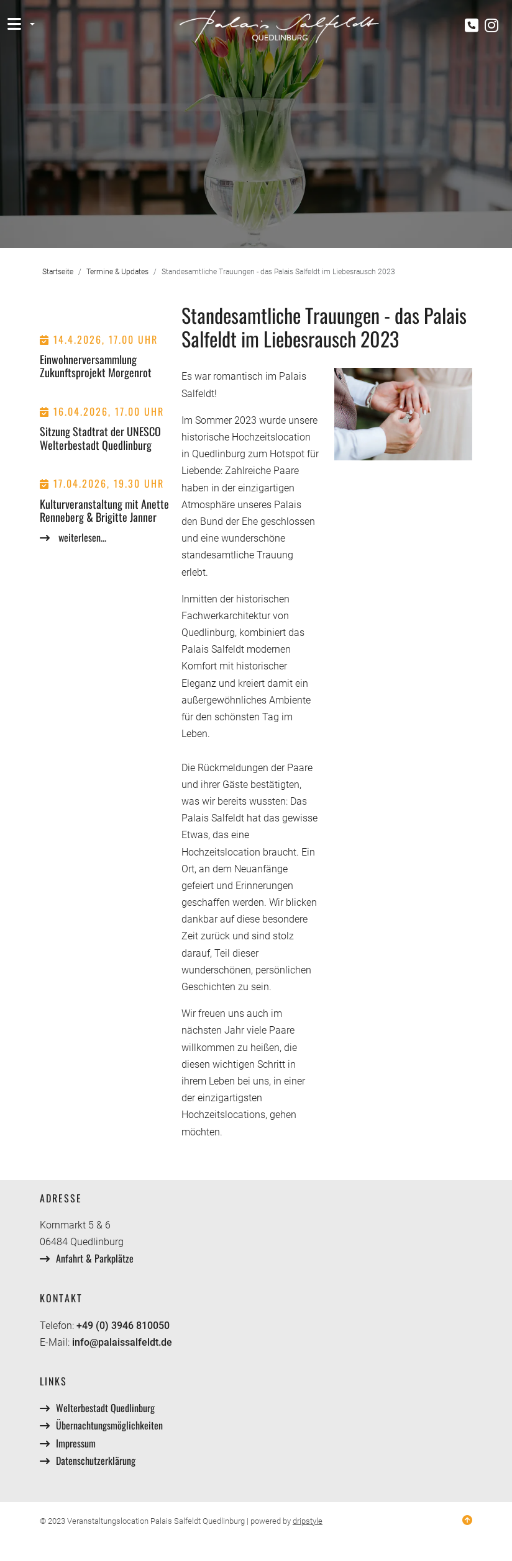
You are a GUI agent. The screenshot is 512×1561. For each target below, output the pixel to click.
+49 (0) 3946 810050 (123, 1325)
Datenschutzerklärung (95, 1460)
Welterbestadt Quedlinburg (105, 1407)
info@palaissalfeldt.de (122, 1342)
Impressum (76, 1443)
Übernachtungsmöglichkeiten (109, 1425)
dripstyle (307, 1521)
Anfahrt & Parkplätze (95, 1258)
